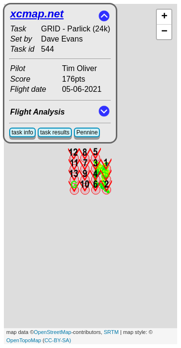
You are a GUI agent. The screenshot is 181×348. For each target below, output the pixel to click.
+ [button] (164, 17)
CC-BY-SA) (57, 340)
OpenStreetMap (52, 332)
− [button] (164, 32)
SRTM (111, 332)
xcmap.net (37, 14)
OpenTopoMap (23, 340)
